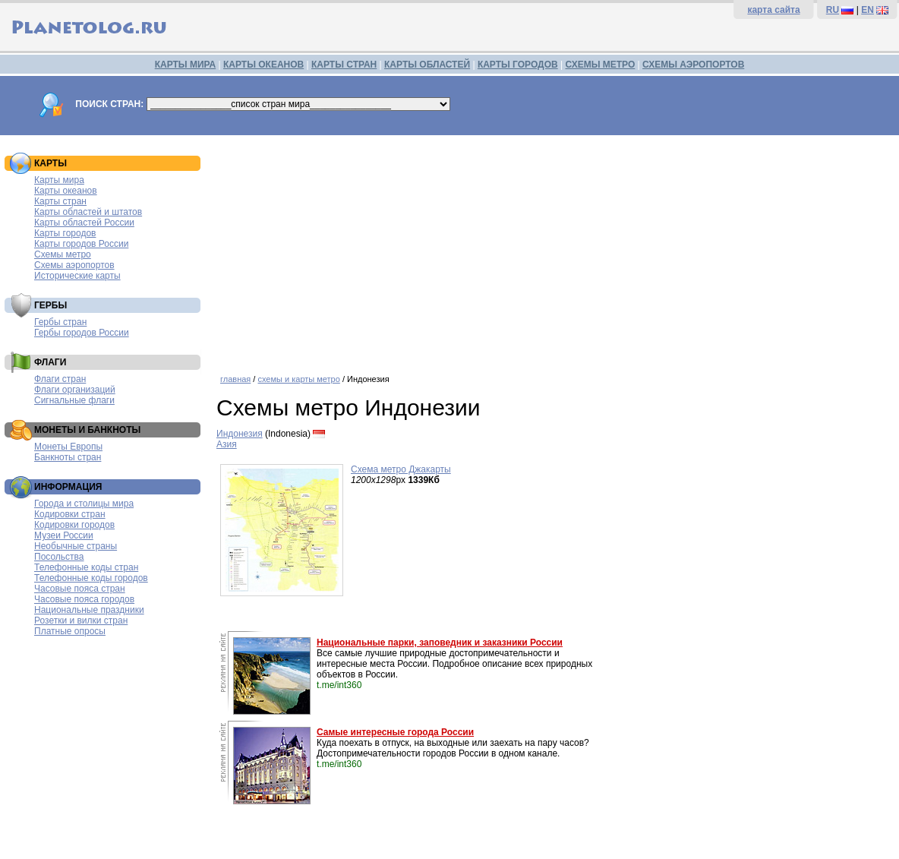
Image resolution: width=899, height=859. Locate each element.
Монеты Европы (68, 446)
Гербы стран (60, 322)
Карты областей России (84, 222)
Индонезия (239, 433)
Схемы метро (62, 254)
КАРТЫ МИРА (185, 64)
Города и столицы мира (84, 503)
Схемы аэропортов (74, 265)
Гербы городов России (81, 332)
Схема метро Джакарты (401, 469)
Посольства (59, 556)
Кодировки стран (70, 514)
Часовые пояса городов (84, 599)
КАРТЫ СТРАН (344, 64)
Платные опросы (70, 631)
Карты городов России (81, 243)
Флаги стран (60, 379)
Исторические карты (77, 275)
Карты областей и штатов (88, 212)
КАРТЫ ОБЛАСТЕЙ (427, 64)
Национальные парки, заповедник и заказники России (440, 642)
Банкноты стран (67, 457)
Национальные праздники (89, 610)
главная (235, 379)
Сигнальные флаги (74, 400)
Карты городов (65, 233)
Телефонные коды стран (86, 567)
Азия (226, 444)
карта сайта (773, 10)
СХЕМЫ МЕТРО (600, 64)
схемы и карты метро (298, 379)
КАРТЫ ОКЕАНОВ (263, 64)
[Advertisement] (553, 249)
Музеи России (63, 535)
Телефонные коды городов (91, 578)
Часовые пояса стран (79, 588)
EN (867, 10)
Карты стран (60, 201)
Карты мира (59, 180)
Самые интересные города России (395, 732)
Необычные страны (75, 546)
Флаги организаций (74, 389)
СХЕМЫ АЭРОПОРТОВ (693, 64)
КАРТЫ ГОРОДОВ (518, 64)
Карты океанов (65, 190)
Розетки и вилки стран (81, 620)
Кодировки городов (74, 525)
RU (832, 10)
